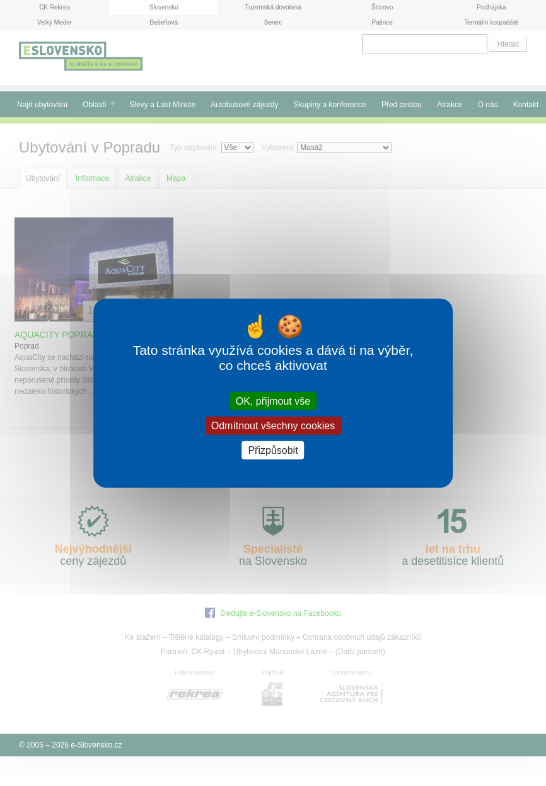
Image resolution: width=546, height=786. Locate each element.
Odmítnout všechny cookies (273, 425)
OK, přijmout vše (273, 400)
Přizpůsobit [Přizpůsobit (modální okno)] (273, 450)
